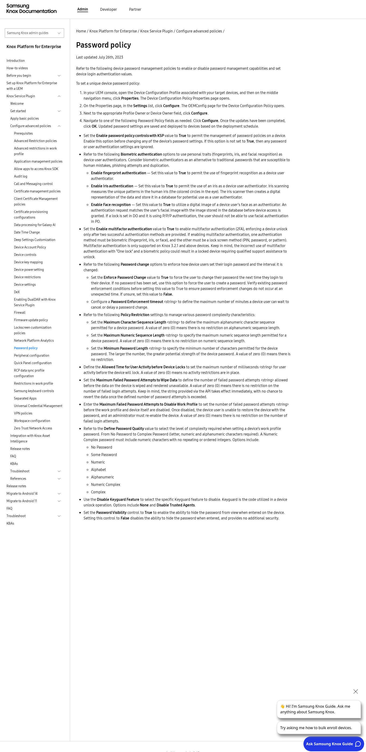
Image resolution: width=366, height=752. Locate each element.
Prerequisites (23, 133)
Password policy (26, 348)
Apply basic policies (24, 118)
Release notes (20, 448)
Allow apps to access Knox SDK (36, 169)
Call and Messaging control (33, 183)
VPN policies (23, 413)
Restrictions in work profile (33, 383)
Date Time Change (27, 232)
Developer (108, 9)
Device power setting (29, 269)
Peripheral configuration (31, 355)
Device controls (25, 254)
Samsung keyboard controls (34, 391)
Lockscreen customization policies (32, 330)
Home (81, 31)
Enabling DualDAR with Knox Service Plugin (35, 302)
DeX (17, 292)
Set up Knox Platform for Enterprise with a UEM (32, 86)
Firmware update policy (31, 320)
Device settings (25, 284)
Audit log (20, 176)
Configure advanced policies (199, 31)
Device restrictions (27, 277)
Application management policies (38, 161)
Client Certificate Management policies (36, 201)
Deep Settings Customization (34, 239)
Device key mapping (28, 262)
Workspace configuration (32, 420)
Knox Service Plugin (156, 31)
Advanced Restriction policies (35, 141)
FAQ (13, 456)
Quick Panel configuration (33, 363)
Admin (82, 9)
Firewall (19, 312)
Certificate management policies (37, 191)
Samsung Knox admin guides (27, 33)
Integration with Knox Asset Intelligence (30, 438)
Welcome (17, 103)
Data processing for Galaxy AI (35, 225)
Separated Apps (25, 398)
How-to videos (17, 68)
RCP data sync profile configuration (29, 373)
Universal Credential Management (38, 406)
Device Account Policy (30, 247)
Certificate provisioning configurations (31, 214)
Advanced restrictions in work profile (35, 151)
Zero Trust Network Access (33, 428)
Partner (135, 9)
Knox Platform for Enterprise (113, 31)
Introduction (16, 60)
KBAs (14, 463)
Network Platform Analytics (34, 340)
